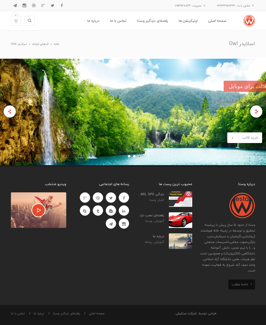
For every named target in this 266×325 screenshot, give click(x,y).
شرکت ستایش (186, 313)
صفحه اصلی (96, 313)
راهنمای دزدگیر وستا (66, 313)
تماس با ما (18, 313)
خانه (56, 44)
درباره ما (39, 313)
